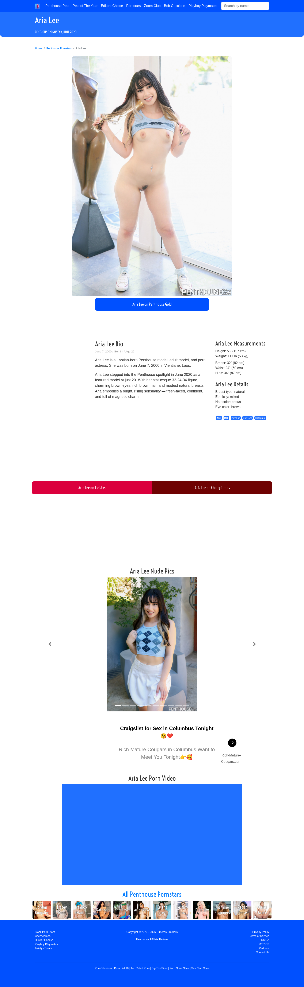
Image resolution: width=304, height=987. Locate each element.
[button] (50, 644)
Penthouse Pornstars (59, 48)
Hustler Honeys (44, 940)
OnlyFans (247, 418)
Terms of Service (259, 936)
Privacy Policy (260, 932)
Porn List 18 (121, 968)
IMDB (218, 418)
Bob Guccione (174, 6)
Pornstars (133, 6)
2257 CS (264, 944)
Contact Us (262, 952)
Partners (264, 948)
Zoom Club (152, 6)
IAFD (226, 418)
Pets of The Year (85, 6)
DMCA (265, 940)
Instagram (260, 418)
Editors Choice (112, 6)
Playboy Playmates (203, 6)
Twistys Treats (43, 948)
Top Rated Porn (140, 968)
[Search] (245, 6)
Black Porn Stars (45, 932)
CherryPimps (42, 936)
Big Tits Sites (159, 968)
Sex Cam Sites (200, 968)
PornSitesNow (103, 968)
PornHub (235, 418)
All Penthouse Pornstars (152, 894)
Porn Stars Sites (179, 968)
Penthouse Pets (57, 6)
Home (38, 48)
